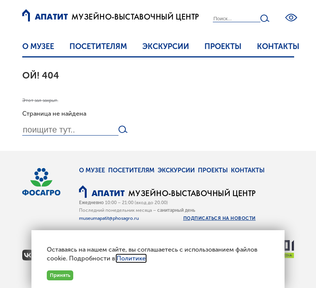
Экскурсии (165, 46)
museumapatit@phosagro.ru (109, 218)
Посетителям (98, 46)
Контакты (278, 46)
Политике (131, 258)
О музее (38, 46)
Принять (60, 275)
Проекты (223, 46)
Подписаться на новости (219, 218)
